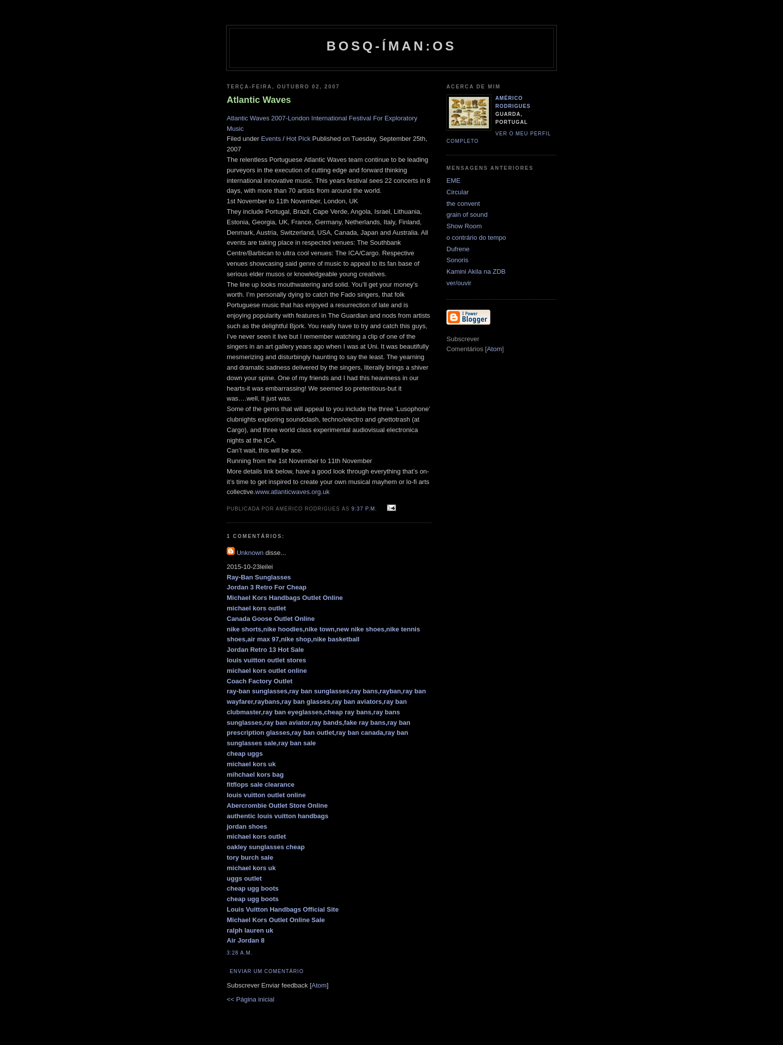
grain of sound (466, 214)
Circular (457, 192)
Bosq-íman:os (391, 45)
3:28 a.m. (240, 953)
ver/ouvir (458, 283)
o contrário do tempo (476, 237)
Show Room (464, 226)
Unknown (250, 552)
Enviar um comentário (267, 971)
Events (271, 138)
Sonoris (457, 260)
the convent (463, 203)
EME (453, 180)
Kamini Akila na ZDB (476, 271)
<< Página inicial (250, 999)
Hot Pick (298, 138)
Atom (319, 985)
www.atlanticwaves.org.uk (292, 492)
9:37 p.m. (365, 509)
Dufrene (457, 249)
